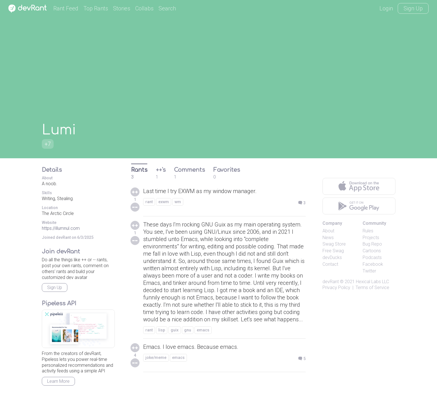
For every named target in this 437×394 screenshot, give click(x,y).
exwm (163, 202)
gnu (187, 330)
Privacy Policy (336, 287)
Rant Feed (65, 8)
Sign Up (413, 8)
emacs (203, 330)
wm (178, 202)
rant (149, 202)
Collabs (144, 8)
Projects (371, 237)
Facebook (373, 264)
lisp (161, 330)
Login (386, 8)
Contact (330, 264)
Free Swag (333, 250)
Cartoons (372, 250)
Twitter (369, 271)
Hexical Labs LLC (372, 281)
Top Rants (95, 8)
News (328, 237)
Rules (368, 230)
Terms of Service (372, 287)
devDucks (332, 257)
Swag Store (334, 244)
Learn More (58, 381)
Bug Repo (372, 244)
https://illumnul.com (61, 228)
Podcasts (372, 257)
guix (175, 330)
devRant (330, 281)
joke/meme (155, 357)
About (328, 230)
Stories (121, 8)
